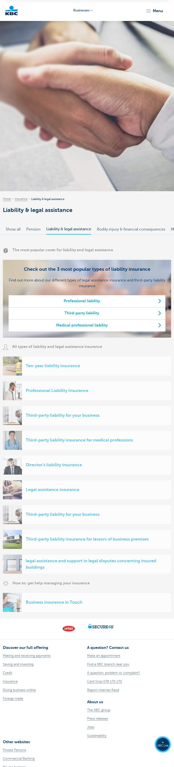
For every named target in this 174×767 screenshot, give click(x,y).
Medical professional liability (82, 325)
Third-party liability (81, 313)
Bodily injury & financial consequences (131, 229)
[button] (154, 11)
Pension (33, 229)
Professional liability (82, 301)
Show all (13, 229)
